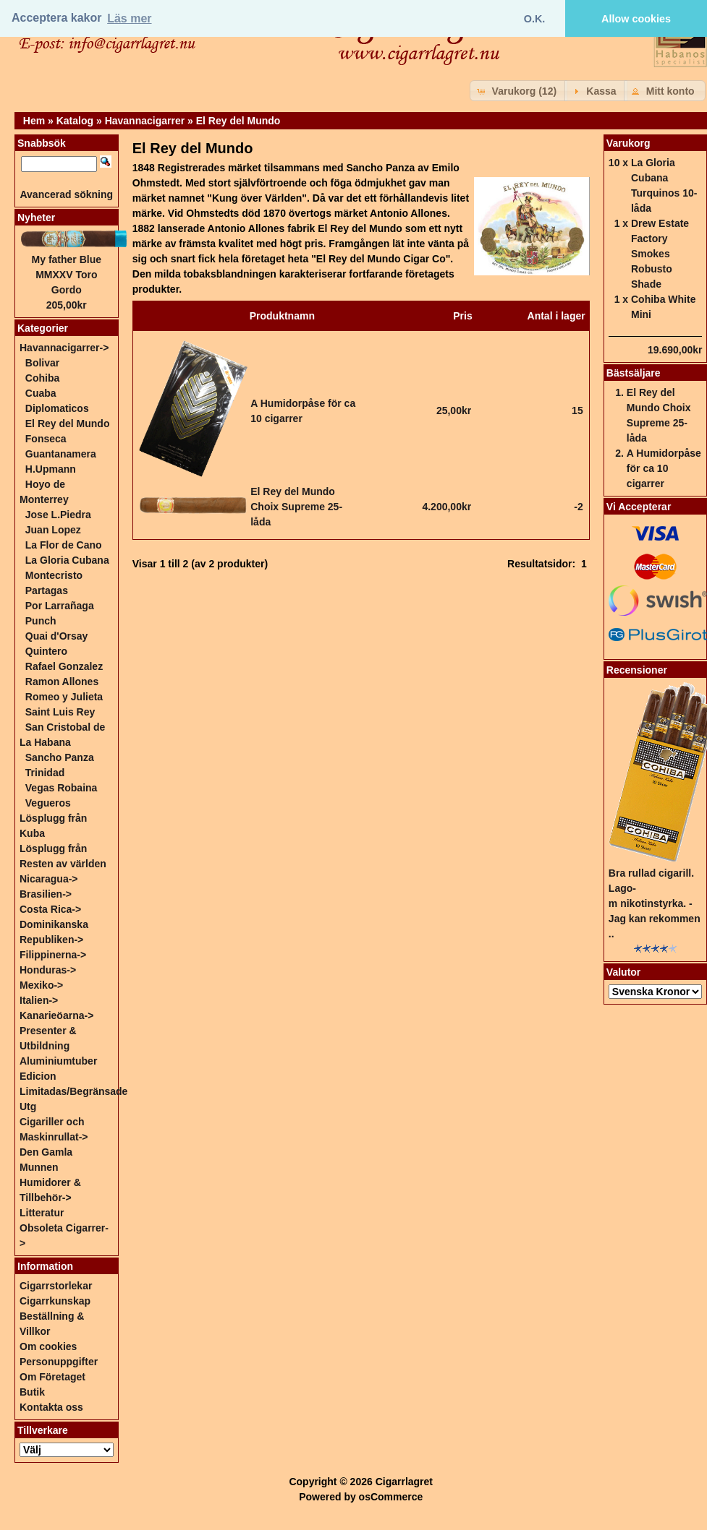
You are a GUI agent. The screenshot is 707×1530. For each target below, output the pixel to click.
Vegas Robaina (61, 788)
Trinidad (44, 772)
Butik (32, 1392)
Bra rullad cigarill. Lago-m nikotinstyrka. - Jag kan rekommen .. (654, 903)
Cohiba (42, 378)
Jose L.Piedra (58, 514)
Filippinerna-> (53, 954)
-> (64, 347)
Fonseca (46, 438)
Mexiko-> (41, 985)
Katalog (74, 120)
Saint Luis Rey (60, 712)
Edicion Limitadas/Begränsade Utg (73, 1091)
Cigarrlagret (404, 1481)
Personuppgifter (59, 1361)
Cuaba (40, 393)
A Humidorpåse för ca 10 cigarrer (664, 468)
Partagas (46, 590)
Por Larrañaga (59, 605)
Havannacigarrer (145, 120)
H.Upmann (50, 469)
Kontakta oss (51, 1407)
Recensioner (636, 670)
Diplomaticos (57, 408)
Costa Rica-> (50, 909)
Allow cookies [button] (636, 19)
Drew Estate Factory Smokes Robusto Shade (660, 254)
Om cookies (48, 1346)
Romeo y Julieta (64, 696)
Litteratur (42, 1213)
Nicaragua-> (49, 879)
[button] (518, 90)
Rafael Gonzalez (64, 666)
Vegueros (48, 803)
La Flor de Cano (63, 545)
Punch (40, 621)
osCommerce (391, 1497)
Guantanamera (60, 454)
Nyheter (36, 217)
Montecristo (53, 575)
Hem (34, 120)
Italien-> (39, 1000)
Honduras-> (48, 970)
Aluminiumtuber (58, 1061)
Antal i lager (556, 316)
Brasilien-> (46, 894)
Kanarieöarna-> (56, 1015)
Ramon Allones (61, 681)
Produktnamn (282, 316)
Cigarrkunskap (55, 1301)
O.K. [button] (535, 19)
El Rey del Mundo (238, 120)
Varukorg (628, 143)
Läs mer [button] (129, 18)
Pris (462, 316)
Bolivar (42, 363)
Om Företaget (52, 1377)
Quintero (46, 651)
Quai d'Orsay (56, 636)
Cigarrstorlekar (56, 1286)
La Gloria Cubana (67, 560)
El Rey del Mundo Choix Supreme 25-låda (296, 507)
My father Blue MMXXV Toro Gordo (66, 275)
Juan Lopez (53, 530)
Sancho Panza (59, 757)
